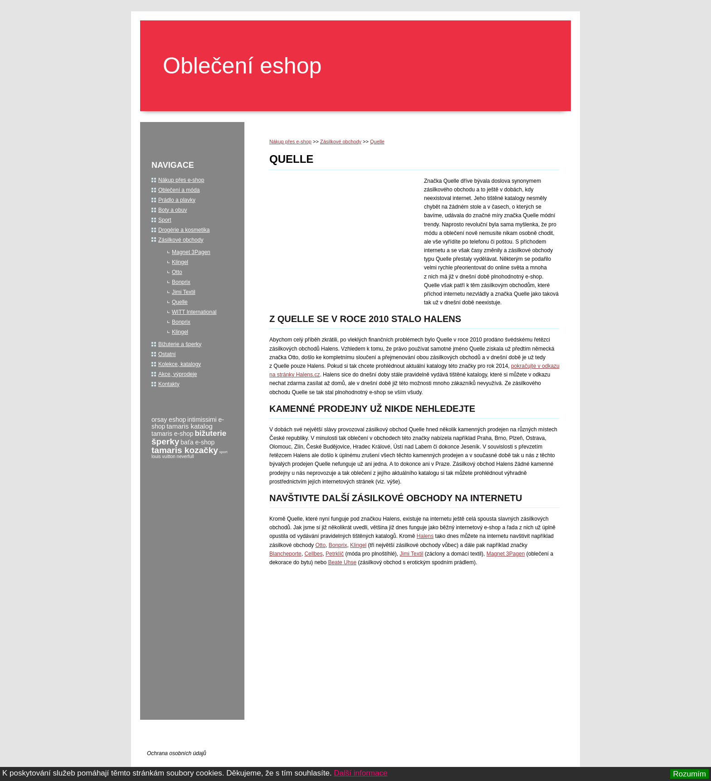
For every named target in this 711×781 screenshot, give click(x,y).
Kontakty (169, 384)
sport (223, 452)
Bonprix (338, 545)
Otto (320, 545)
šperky (165, 441)
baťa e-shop (197, 442)
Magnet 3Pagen (506, 554)
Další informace (360, 773)
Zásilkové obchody (340, 141)
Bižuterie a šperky (179, 344)
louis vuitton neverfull (172, 456)
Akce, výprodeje (177, 374)
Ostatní (167, 354)
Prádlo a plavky (176, 200)
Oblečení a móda (179, 190)
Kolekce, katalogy (179, 364)
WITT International (194, 312)
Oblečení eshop (242, 65)
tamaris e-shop (172, 433)
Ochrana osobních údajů (176, 753)
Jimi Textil (412, 554)
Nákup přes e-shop (290, 141)
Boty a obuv (172, 210)
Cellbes (313, 554)
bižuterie (210, 433)
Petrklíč (335, 554)
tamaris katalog (189, 426)
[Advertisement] (345, 238)
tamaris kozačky (184, 450)
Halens (425, 536)
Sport (164, 220)
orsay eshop (168, 419)
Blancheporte (285, 554)
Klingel (358, 545)
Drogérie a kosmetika (183, 230)
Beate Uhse (342, 562)
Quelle (377, 141)
